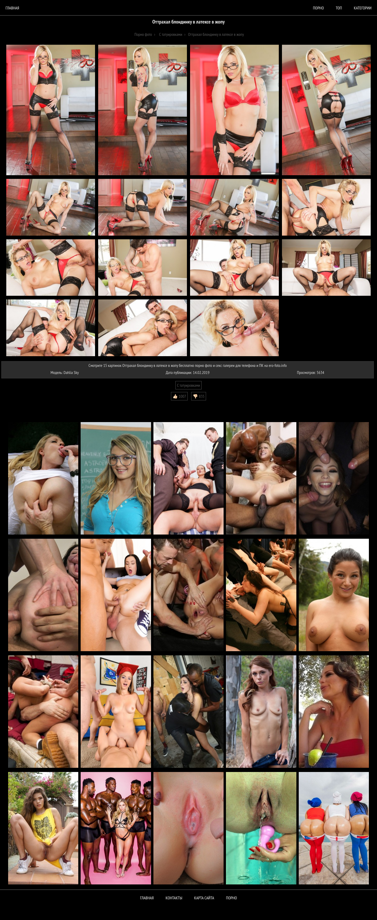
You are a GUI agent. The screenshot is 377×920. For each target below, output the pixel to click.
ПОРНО (231, 897)
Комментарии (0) (16, 404)
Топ (339, 7)
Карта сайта (204, 897)
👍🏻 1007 (179, 396)
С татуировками (188, 385)
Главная (12, 7)
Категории (363, 7)
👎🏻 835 (198, 396)
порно (318, 7)
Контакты (174, 897)
